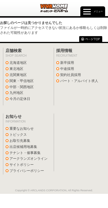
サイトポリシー (22, 165)
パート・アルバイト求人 (79, 81)
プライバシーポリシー (27, 171)
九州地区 (16, 93)
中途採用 (67, 69)
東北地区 (16, 69)
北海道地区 (18, 63)
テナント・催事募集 (25, 153)
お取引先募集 (20, 141)
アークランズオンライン (29, 159)
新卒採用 (67, 63)
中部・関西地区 (22, 87)
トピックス (18, 135)
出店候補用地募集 (23, 147)
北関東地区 (18, 75)
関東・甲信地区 (22, 81)
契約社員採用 (70, 75)
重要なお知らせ (22, 129)
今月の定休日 (20, 99)
